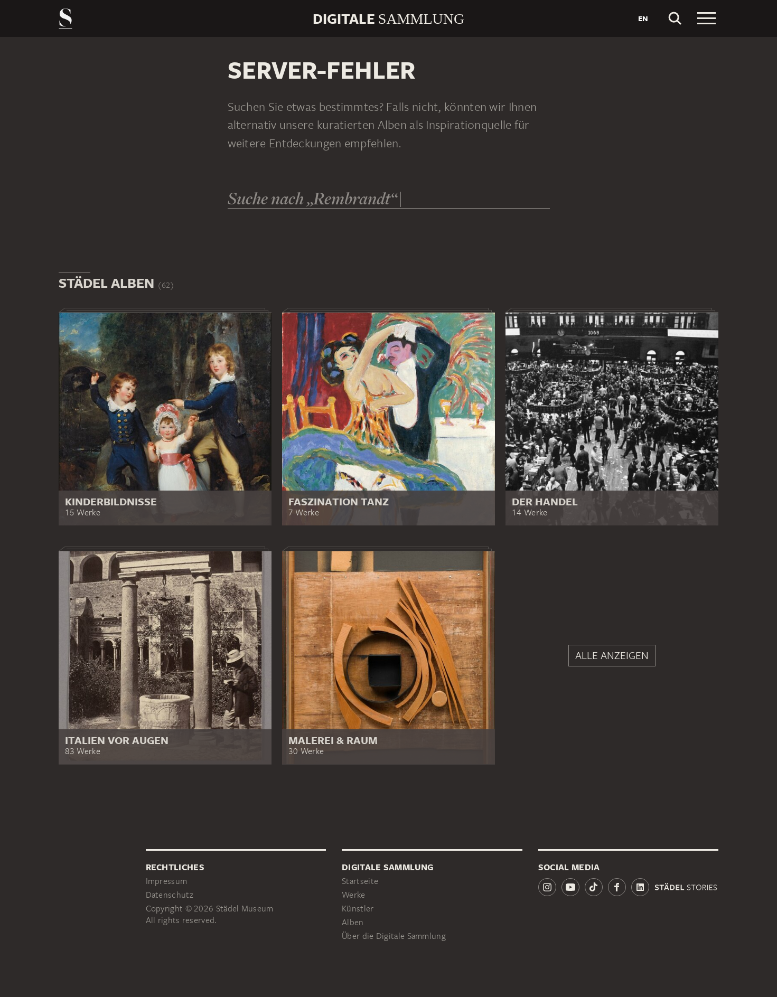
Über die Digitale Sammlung (394, 936)
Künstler (357, 908)
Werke (354, 894)
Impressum (167, 881)
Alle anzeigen (612, 655)
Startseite (360, 881)
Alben (353, 922)
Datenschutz (169, 894)
